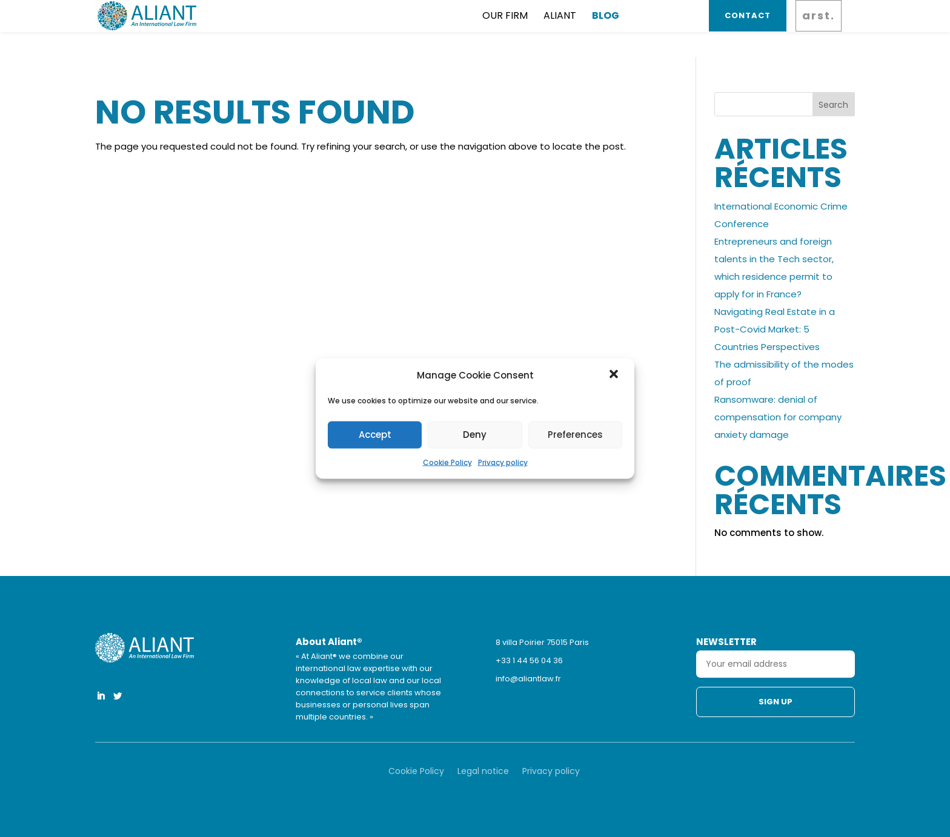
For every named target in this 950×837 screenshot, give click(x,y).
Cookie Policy (447, 462)
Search (833, 105)
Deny (475, 434)
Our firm (429, 28)
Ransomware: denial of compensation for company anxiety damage (778, 417)
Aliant (484, 28)
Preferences (575, 434)
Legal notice (483, 772)
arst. (816, 27)
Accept (375, 434)
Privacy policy (503, 462)
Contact (746, 27)
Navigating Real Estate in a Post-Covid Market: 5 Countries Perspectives (774, 329)
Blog (529, 28)
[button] (615, 375)
